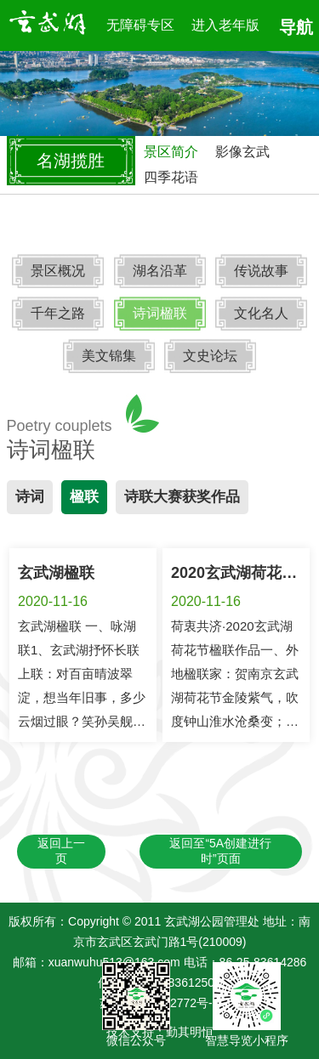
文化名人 (261, 313)
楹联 (84, 497)
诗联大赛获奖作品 (182, 497)
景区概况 (58, 270)
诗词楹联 (160, 313)
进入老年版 (225, 25)
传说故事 (261, 270)
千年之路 (58, 313)
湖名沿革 (160, 270)
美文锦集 (109, 355)
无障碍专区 (140, 25)
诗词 (29, 497)
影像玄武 (242, 151)
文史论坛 (210, 355)
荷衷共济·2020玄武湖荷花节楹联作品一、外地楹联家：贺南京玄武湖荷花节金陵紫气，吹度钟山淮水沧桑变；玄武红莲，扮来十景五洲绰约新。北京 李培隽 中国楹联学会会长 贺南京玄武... (235, 721)
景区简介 (171, 151)
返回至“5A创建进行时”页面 (220, 850)
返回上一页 (61, 850)
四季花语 (171, 177)
